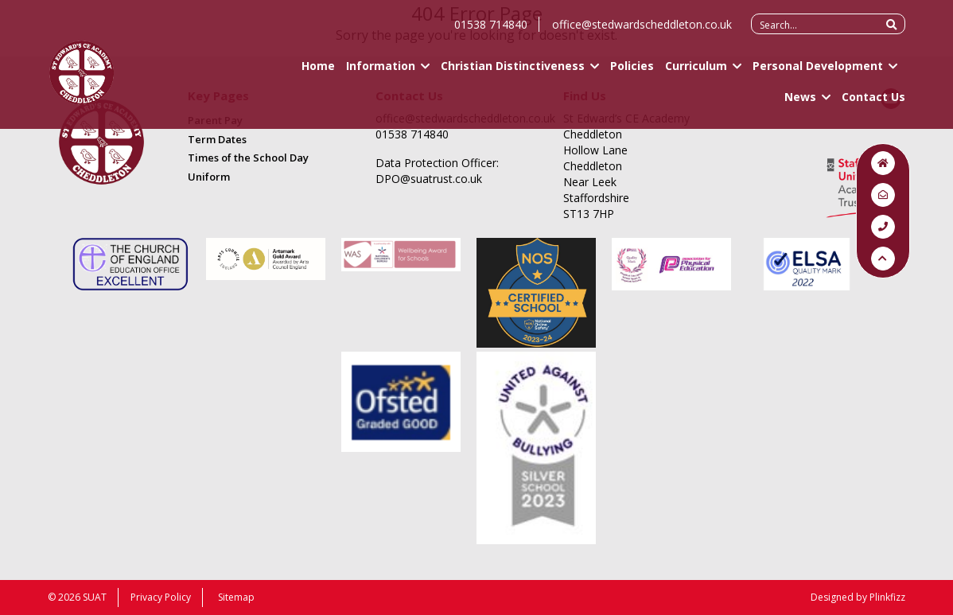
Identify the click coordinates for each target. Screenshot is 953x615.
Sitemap (236, 597)
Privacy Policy (160, 597)
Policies (632, 72)
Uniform (209, 176)
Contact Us (873, 103)
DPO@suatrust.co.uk (428, 178)
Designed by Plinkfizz (858, 597)
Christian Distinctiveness (513, 72)
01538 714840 (490, 30)
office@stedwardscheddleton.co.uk (642, 30)
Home (318, 72)
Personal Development (818, 72)
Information (380, 72)
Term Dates (217, 139)
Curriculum (696, 72)
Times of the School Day (248, 157)
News (800, 103)
